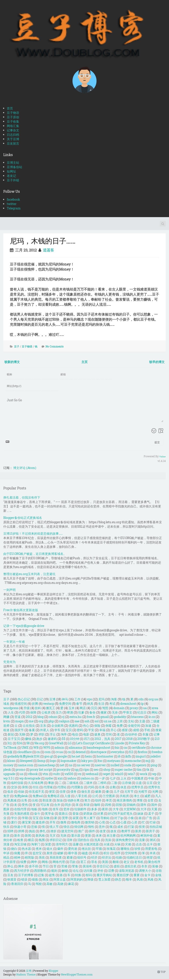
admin (59, 747)
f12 (131, 752)
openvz (141, 765)
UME (25, 747)
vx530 (69, 774)
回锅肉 (131, 805)
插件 (92, 831)
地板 (34, 809)
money (8, 765)
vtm (45, 774)
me (31, 721)
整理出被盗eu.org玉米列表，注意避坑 (29, 574)
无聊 (22, 734)
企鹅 (113, 787)
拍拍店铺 (156, 827)
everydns (117, 752)
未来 (99, 835)
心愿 (123, 822)
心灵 (134, 822)
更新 (88, 835)
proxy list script (41, 769)
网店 (83, 708)
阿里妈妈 (76, 879)
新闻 (28, 835)
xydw (49, 778)
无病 (63, 835)
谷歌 (159, 870)
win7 (131, 774)
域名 (6, 703)
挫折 (53, 831)
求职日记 (56, 840)
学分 (14, 818)
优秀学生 (154, 787)
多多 (94, 809)
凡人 (158, 796)
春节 (79, 703)
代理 (22, 712)
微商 (63, 822)
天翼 (154, 809)
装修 (155, 866)
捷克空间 (67, 831)
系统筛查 (56, 857)
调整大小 (145, 870)
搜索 (158, 730)
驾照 (105, 708)
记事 (157, 734)
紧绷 (69, 857)
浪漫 (6, 844)
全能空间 (134, 725)
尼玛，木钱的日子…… (42, 240)
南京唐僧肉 (124, 800)
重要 (137, 875)
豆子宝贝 (14, 739)
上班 (120, 721)
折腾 (35, 703)
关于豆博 (13, 139)
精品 (6, 857)
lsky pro (87, 761)
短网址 (11, 171)
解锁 (65, 870)
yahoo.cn (87, 778)
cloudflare (24, 752)
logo (53, 761)
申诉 (6, 853)
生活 (101, 703)
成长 (120, 827)
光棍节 (142, 791)
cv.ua (59, 752)
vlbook (33, 774)
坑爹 (81, 712)
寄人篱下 (89, 818)
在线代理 (20, 809)
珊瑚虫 (125, 848)
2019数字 (143, 739)
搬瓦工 (50, 708)
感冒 (125, 730)
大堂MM (129, 809)
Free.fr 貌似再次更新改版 (20, 610)
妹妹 (140, 813)
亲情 (25, 787)
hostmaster (105, 756)
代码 (91, 787)
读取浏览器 (126, 870)
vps (89, 699)
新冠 (11, 734)
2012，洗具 (102, 739)
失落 (6, 813)
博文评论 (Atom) (24, 468)
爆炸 (60, 848)
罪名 (94, 862)
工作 (77, 699)
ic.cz (152, 717)
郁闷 (89, 875)
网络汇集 (13, 126)
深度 (48, 844)
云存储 (126, 783)
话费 (111, 870)
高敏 (49, 884)
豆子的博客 (25, 875)
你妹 (21, 791)
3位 (9, 743)
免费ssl (38, 796)
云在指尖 (29, 725)
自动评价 (131, 734)
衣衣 (144, 866)
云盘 (139, 783)
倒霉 (108, 725)
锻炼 (35, 879)
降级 (90, 879)
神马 (65, 699)
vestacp (48, 703)
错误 (24, 879)
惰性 (91, 827)
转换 (78, 875)
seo (96, 769)
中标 (151, 778)
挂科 (38, 708)
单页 (109, 800)
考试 (112, 703)
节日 (46, 866)
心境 (102, 822)
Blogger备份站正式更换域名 (22, 518)
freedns (157, 752)
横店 (31, 840)
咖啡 (97, 805)
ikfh (128, 756)
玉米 (71, 708)
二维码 (102, 783)
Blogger (53, 970)
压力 (59, 712)
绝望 (150, 857)
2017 (118, 739)
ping (154, 765)
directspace (98, 752)
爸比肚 (86, 848)
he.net (76, 756)
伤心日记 (24, 699)
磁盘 (85, 853)
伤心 (86, 725)
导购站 (105, 818)
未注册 (111, 835)
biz (117, 747)
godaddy (120, 717)
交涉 (14, 787)
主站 (131, 721)
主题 (142, 721)
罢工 (83, 862)
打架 (131, 827)
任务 (102, 787)
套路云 (63, 813)
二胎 (114, 783)
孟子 (151, 813)
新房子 (150, 831)
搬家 (104, 712)
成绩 (136, 730)
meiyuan (113, 761)
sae (77, 721)
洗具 (97, 840)
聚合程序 (154, 862)
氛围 (42, 840)
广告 (149, 818)
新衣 (17, 835)
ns (70, 765)
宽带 (65, 818)
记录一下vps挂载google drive (23, 626)
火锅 (117, 844)
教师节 (125, 831)
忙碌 (153, 822)
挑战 (32, 831)
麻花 (71, 884)
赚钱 (28, 739)
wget (106, 774)
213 (157, 739)
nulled (114, 765)
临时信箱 (17, 783)
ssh (87, 721)
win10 (119, 774)
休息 (123, 787)
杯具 (90, 703)
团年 (143, 805)
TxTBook (10, 747)
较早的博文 (157, 362)
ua (145, 708)
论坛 (76, 870)
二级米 (88, 783)
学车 (57, 730)
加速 (148, 725)
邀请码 (52, 739)
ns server (83, 765)
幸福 (102, 730)
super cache (123, 769)
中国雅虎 (137, 778)
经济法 (106, 857)
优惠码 (73, 725)
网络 (45, 862)
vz (79, 774)
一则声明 (9, 590)
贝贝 (94, 708)
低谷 (10, 791)
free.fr (91, 717)
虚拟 (117, 866)
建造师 (40, 822)
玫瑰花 (111, 848)
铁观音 (12, 879)
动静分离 (73, 800)
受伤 (25, 805)
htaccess (137, 717)
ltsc (100, 761)
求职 (41, 734)
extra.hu (76, 717)
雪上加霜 (104, 879)
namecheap (46, 765)
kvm (6, 721)
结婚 (119, 857)
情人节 (54, 827)
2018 (129, 739)
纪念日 (142, 712)
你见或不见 (36, 791)
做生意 (85, 791)
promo (20, 769)
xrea (155, 708)
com (47, 752)
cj (63, 717)
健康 (98, 791)
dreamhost (128, 703)
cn (38, 752)
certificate (139, 747)
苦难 (64, 866)
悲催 (34, 827)
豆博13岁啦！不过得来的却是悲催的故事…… (33, 533)
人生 (11, 712)
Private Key (137, 743)
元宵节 (129, 791)
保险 (97, 725)
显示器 (75, 835)
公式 (95, 796)
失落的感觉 (21, 813)
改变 (103, 831)
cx (69, 752)
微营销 (89, 822)
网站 (155, 712)
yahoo (71, 778)
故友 (113, 831)
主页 (84, 362)
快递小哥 (20, 827)
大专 (116, 809)
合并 (57, 805)
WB (36, 747)
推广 (81, 831)
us (21, 774)
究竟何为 (9, 662)
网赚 (6, 717)
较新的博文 (12, 362)
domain (119, 708)
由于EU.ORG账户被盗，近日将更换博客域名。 (34, 554)
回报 (119, 805)
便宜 (52, 791)
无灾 (53, 835)
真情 (49, 853)
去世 (150, 800)
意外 (102, 827)
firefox (142, 752)
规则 (54, 870)
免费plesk (21, 796)
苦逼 (18, 717)
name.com (25, 765)
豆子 (16, 346)
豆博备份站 (14, 167)
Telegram (14, 208)
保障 (33, 712)
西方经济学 (21, 870)
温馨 (76, 844)
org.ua (153, 699)
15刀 (87, 739)
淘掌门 (35, 844)
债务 (73, 791)
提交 (157, 442)
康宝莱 (26, 822)
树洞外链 (146, 835)
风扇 (140, 879)
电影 (86, 734)
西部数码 (40, 870)
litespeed (26, 761)
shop (106, 769)
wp (154, 774)
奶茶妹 (88, 813)
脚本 (21, 866)
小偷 (131, 818)
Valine (162, 456)
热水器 (26, 848)
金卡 (147, 875)
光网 (155, 791)
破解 (60, 853)
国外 (154, 805)
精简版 (29, 857)
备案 (32, 730)
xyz (60, 778)
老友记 (11, 176)
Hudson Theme (25, 974)
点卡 (150, 844)
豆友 (10, 875)
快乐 (6, 827)
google (62, 756)
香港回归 (17, 884)
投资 (142, 827)
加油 (60, 800)
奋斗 (37, 813)
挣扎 (43, 831)
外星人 (44, 730)
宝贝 (69, 730)
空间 (109, 734)
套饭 (76, 813)
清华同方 (62, 844)
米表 (153, 853)
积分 (106, 853)
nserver (100, 765)
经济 (94, 857)
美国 (105, 862)
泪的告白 (83, 840)
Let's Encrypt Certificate (93, 743)
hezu (88, 756)
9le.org (39, 743)
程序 (117, 853)
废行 (14, 822)
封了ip (118, 818)
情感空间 (21, 703)
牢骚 (99, 848)
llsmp (41, 761)
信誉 (63, 791)
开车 (53, 822)
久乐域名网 (35, 783)
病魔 (17, 853)
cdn (141, 699)
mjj (147, 761)
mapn (19, 721)
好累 (100, 813)
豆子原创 (13, 117)
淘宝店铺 (20, 844)
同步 (68, 805)
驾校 (39, 884)
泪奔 (69, 840)
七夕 (113, 778)
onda (127, 765)
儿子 (117, 791)
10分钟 (74, 739)
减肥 (147, 796)
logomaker (69, 761)
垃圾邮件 (80, 809)
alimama (75, 747)
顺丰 (129, 879)
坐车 (56, 809)
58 (28, 743)
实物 (46, 818)
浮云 (53, 734)
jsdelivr (155, 756)
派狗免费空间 (125, 840)
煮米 (39, 848)
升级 (27, 708)
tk (147, 769)
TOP (162, 972)
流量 (142, 840)
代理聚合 (77, 787)
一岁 (102, 778)
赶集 (41, 875)
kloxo (11, 761)
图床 (6, 809)
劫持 (98, 800)
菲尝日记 (103, 866)
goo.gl (48, 756)
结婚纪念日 (134, 857)
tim (139, 769)
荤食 (75, 866)
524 (19, 743)
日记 (40, 699)
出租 (35, 800)
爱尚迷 (72, 848)
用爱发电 (151, 848)
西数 (6, 870)
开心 (113, 730)
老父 (126, 862)
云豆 (150, 783)
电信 (75, 734)
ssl (97, 721)
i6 (119, 756)
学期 (25, 818)
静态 (118, 879)
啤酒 (70, 712)
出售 (24, 800)
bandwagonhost (98, 747)
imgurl (141, 756)
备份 (92, 712)
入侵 (67, 796)
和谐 (86, 805)
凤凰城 (12, 800)
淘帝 (64, 734)
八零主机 (81, 796)
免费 (120, 725)
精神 (17, 857)
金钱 (158, 875)
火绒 (106, 844)
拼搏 (21, 831)
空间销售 (131, 853)
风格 (150, 879)
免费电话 (53, 796)
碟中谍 (72, 853)
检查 (20, 840)
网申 (34, 862)
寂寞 (76, 818)
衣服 (145, 734)
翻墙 (116, 862)
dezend (80, 752)
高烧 (60, 884)
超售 (52, 875)
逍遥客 (48, 249)
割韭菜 (47, 800)
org (41, 721)
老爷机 (138, 862)
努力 (87, 800)
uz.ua (108, 721)
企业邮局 (57, 725)
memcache (133, 761)
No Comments (55, 346)
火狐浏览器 (91, 844)
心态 (113, 822)
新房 (138, 831)
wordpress (10, 708)
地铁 (45, 809)
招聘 (10, 831)
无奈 (115, 712)
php (51, 721)
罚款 (73, 862)
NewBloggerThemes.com (77, 974)
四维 (108, 805)
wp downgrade (29, 778)
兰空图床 (109, 796)
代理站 (61, 787)
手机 (147, 730)
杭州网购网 (128, 835)
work (143, 774)
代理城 (48, 787)
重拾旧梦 (123, 875)
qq (77, 769)
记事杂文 (13, 130)
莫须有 (87, 866)
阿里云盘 (59, 879)
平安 (91, 730)
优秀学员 (137, 787)
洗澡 (108, 840)
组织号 (81, 857)
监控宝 (37, 853)
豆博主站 (13, 162)
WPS (46, 747)
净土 (137, 796)
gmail (104, 717)
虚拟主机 (130, 866)
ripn (86, 769)
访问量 (88, 870)
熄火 (49, 848)
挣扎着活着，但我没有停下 (21, 497)
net (62, 765)
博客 (140, 800)
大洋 (143, 809)
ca (125, 747)
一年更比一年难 (14, 641)
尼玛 (101, 699)
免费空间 (65, 703)
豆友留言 (13, 143)
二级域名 (72, 783)
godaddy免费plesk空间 (23, 756)
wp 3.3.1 (9, 778)
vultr (56, 774)
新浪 (6, 835)
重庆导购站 (104, 875)
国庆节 (19, 730)
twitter (12, 204)
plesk (7, 769)
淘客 (114, 699)
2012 (29, 717)
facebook (13, 199)
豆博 (52, 699)
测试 (153, 840)
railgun (64, 721)
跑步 (39, 739)
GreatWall (56, 743)
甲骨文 (127, 712)
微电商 (75, 822)
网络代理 (59, 862)
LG (70, 743)
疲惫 (97, 734)
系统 (42, 857)
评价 (100, 870)
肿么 (10, 866)
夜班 (105, 809)
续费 (23, 862)
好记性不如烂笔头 (120, 813)
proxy (134, 708)
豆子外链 (13, 180)
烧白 (14, 848)
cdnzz (53, 717)
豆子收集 (13, 121)
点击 (139, 844)
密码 (80, 730)
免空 (6, 796)
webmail (92, 774)
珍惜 (137, 848)
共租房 (124, 796)
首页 (10, 108)
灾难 (128, 844)
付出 (36, 787)
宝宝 (36, 818)
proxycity (63, 769)
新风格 (40, 835)
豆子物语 (13, 113)
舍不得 (33, 866)
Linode (119, 743)
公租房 (46, 712)
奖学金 (49, 813)
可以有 (45, 805)
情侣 (66, 827)
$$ (63, 739)
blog (40, 717)
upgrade (9, 774)
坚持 (66, 809)
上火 (123, 778)
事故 (51, 783)
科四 (96, 853)
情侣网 (78, 827)
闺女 (46, 879)
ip (142, 703)
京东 (43, 725)
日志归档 (13, 135)
